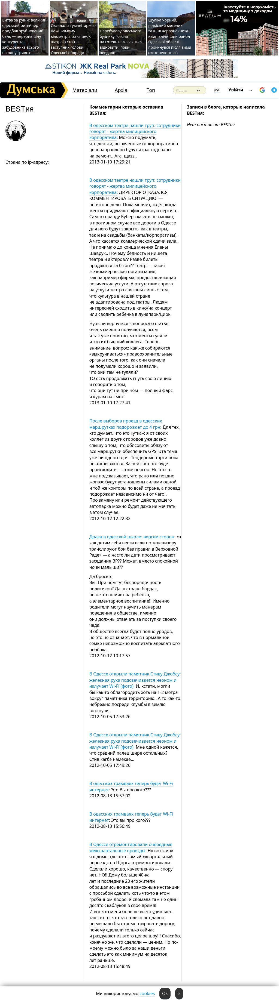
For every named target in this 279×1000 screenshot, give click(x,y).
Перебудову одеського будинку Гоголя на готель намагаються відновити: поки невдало (121, 41)
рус (217, 89)
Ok (165, 993)
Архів (121, 90)
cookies (147, 993)
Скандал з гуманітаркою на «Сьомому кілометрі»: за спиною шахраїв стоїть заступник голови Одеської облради (73, 39)
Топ (151, 90)
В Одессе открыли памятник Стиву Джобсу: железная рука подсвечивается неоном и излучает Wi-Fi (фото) (135, 680)
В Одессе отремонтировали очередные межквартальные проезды (130, 847)
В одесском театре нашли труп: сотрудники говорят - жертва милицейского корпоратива (135, 131)
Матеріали (84, 90)
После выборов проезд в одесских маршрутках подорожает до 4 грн (125, 424)
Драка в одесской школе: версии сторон (131, 537)
